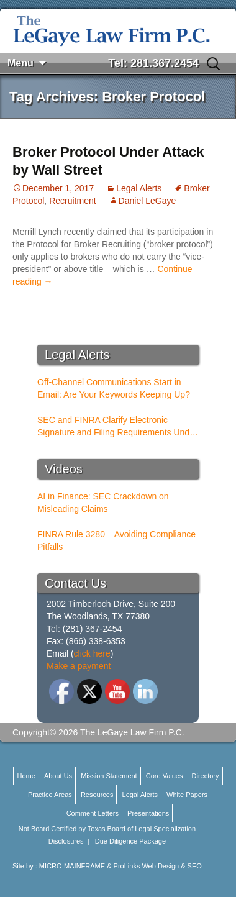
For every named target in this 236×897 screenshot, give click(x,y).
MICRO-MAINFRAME (72, 866)
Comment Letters (92, 813)
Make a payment (79, 666)
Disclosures (66, 841)
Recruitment (72, 201)
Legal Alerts (138, 188)
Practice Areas (50, 794)
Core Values (164, 776)
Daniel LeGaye (147, 201)
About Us (58, 776)
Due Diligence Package (130, 841)
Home (26, 776)
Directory (205, 776)
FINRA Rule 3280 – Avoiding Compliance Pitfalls (116, 540)
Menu (20, 63)
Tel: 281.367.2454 (153, 63)
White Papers (186, 794)
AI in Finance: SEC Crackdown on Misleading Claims (103, 502)
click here (92, 653)
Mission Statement (109, 776)
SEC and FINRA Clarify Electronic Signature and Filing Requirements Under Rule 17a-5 (117, 427)
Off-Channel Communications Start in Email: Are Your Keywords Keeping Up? (113, 388)
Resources (97, 794)
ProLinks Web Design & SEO (158, 866)
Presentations (148, 813)
